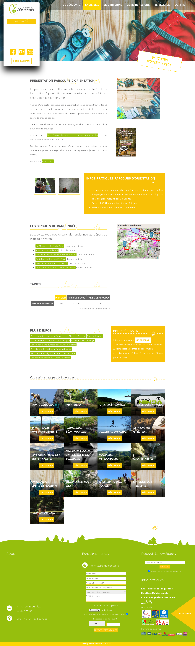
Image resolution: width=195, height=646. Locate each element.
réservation (47, 161)
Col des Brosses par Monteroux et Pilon (56, 254)
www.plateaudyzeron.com (94, 644)
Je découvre (71, 5)
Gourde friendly (95, 336)
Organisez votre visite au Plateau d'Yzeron (51, 349)
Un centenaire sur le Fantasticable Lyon (50, 340)
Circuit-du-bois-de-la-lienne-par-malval (55, 267)
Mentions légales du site (155, 593)
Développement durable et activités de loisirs (53, 344)
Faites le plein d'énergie (83, 340)
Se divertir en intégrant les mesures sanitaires (53, 353)
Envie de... (92, 5)
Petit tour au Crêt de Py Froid (51, 259)
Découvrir (47, 411)
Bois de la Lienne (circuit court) (51, 263)
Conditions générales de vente (158, 597)
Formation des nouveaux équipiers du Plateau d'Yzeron (57, 336)
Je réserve (162, 5)
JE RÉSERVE (143, 340)
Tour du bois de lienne (47, 250)
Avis (146, 603)
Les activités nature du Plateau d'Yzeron (50, 357)
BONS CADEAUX (21, 61)
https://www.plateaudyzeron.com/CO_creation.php (72, 135)
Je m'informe (113, 5)
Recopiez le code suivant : (105, 619)
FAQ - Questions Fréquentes (157, 588)
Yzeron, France (21, 36)
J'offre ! (180, 5)
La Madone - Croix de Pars (50, 246)
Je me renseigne (138, 5)
